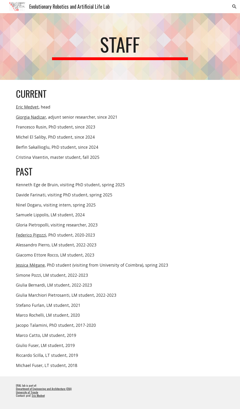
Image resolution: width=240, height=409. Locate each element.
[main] (120, 46)
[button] (234, 6)
